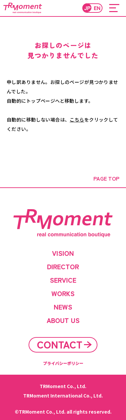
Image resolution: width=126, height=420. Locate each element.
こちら (77, 119)
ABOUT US (63, 320)
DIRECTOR (63, 266)
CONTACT (59, 344)
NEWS (63, 307)
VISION (63, 253)
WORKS (63, 293)
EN (97, 7)
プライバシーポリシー (63, 363)
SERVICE (63, 280)
